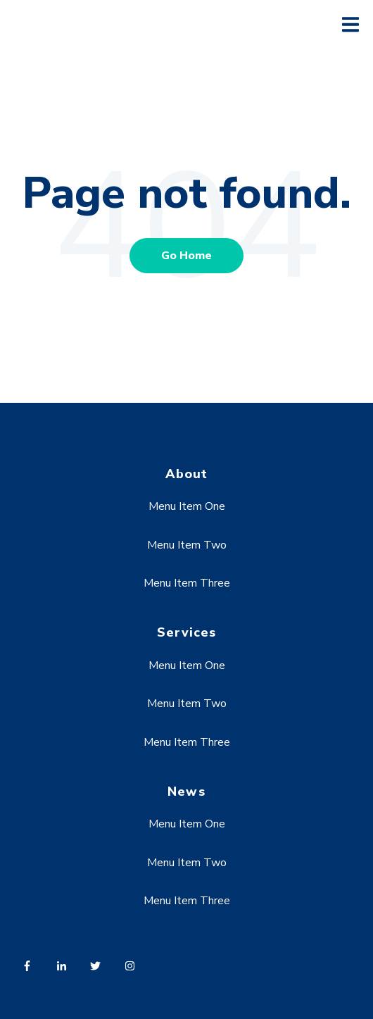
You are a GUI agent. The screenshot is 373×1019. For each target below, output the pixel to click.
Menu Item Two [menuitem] (187, 545)
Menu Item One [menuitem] (186, 506)
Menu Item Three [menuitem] (187, 583)
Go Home (186, 255)
